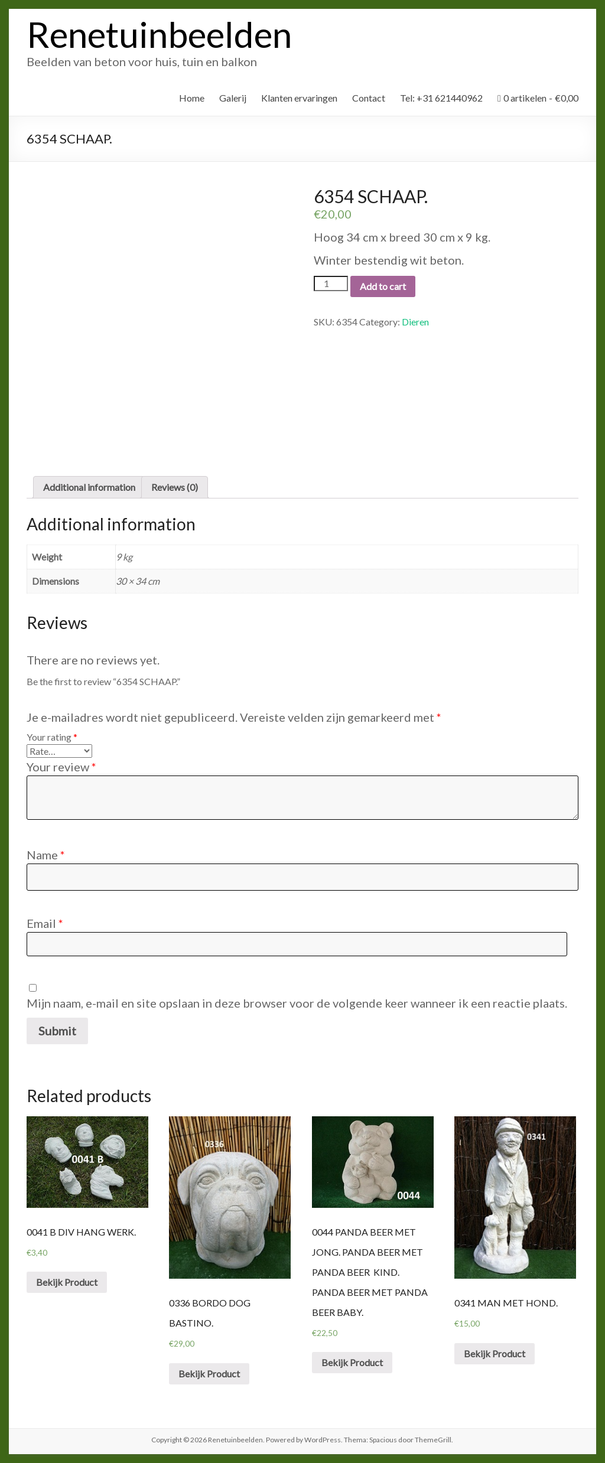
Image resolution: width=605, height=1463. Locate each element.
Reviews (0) (174, 487)
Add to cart (383, 286)
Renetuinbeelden (159, 34)
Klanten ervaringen (299, 97)
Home (191, 97)
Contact (368, 97)
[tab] (89, 487)
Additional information (89, 487)
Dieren (415, 321)
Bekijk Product (66, 1282)
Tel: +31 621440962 (441, 97)
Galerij (232, 97)
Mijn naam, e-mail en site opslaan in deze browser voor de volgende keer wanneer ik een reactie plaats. (297, 1003)
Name (46, 855)
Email (45, 923)
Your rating (52, 736)
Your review (61, 767)
